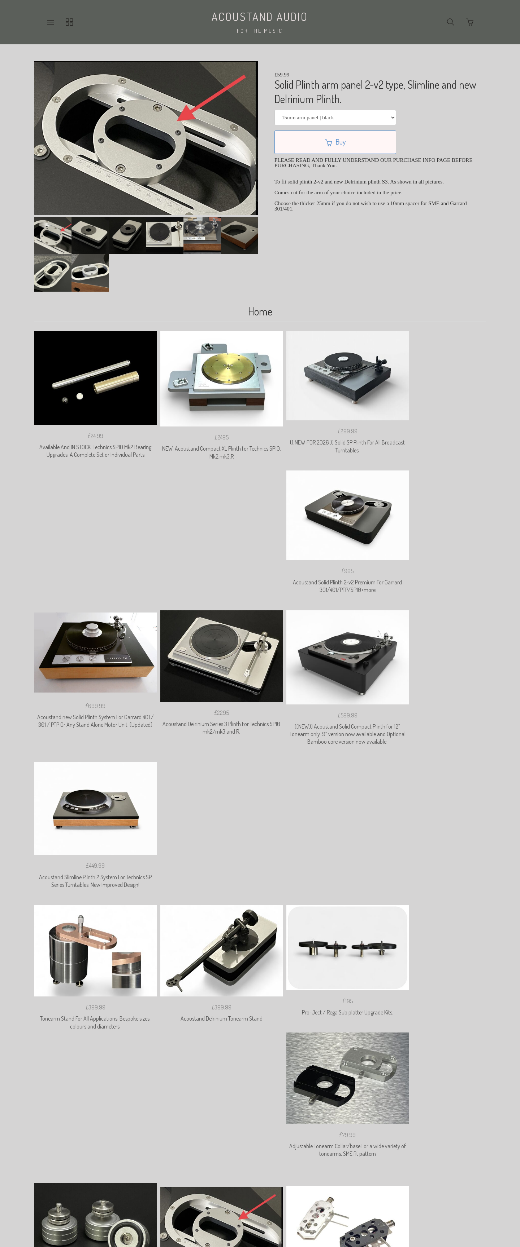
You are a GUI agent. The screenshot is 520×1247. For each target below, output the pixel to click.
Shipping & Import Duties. (320, 1142)
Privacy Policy (186, 1142)
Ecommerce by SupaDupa (266, 1216)
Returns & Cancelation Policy (246, 1142)
